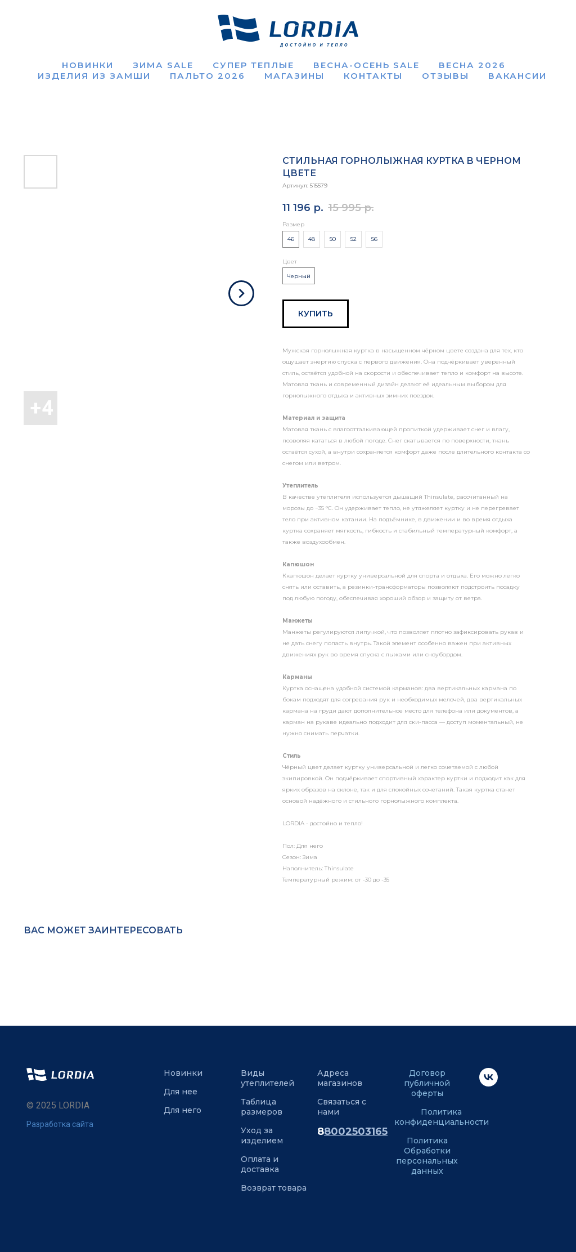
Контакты (373, 75)
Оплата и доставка (260, 1164)
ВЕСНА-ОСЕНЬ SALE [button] (366, 65)
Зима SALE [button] (163, 65)
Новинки (88, 65)
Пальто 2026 (207, 75)
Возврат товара (274, 1188)
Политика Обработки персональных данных (427, 1155)
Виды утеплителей (267, 1078)
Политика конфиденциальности (441, 1117)
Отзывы (445, 75)
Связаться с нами (341, 1107)
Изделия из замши (94, 75)
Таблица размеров (261, 1107)
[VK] (488, 1083)
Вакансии (517, 75)
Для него (182, 1110)
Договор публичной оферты (427, 1083)
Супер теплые (253, 65)
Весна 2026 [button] (472, 65)
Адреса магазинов (339, 1078)
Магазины (294, 75)
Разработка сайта (59, 1124)
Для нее (180, 1091)
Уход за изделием (262, 1135)
